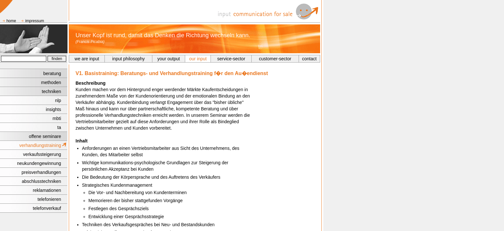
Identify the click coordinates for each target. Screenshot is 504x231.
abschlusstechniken (41, 181)
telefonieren (49, 199)
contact (309, 58)
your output (169, 58)
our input (198, 58)
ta (59, 127)
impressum (34, 21)
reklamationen (47, 190)
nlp (58, 100)
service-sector (231, 58)
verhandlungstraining (40, 145)
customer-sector (275, 58)
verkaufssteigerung (42, 154)
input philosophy (128, 58)
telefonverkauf (47, 208)
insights (53, 109)
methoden (51, 82)
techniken (51, 91)
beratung (52, 73)
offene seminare (45, 136)
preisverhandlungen (41, 172)
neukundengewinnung (39, 163)
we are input (87, 58)
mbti (57, 118)
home (11, 21)
